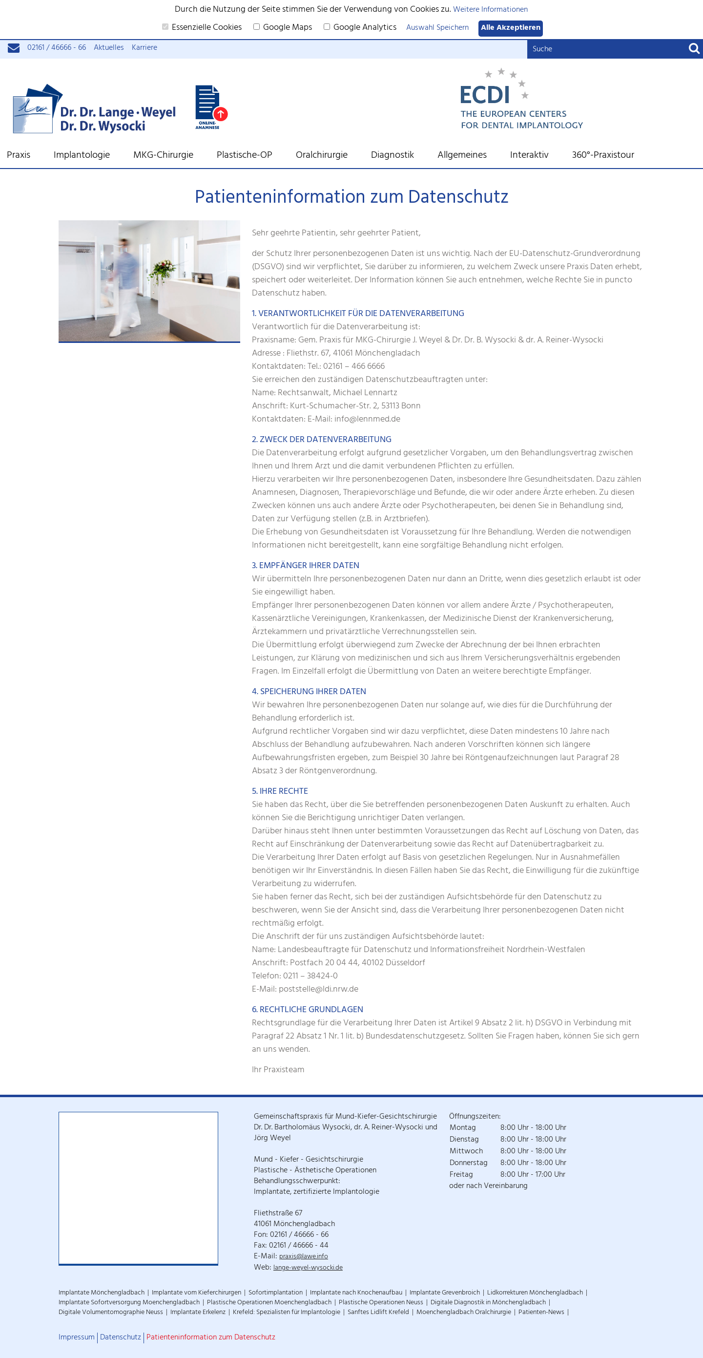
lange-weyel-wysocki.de (308, 1268)
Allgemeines (462, 156)
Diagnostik (392, 156)
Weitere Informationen (490, 10)
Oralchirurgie (322, 156)
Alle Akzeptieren (510, 28)
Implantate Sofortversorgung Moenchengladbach (129, 1303)
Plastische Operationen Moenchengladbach (269, 1303)
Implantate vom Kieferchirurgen (196, 1293)
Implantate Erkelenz (198, 1312)
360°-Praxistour (603, 156)
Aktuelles (109, 48)
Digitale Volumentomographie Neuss (111, 1312)
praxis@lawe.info (303, 1257)
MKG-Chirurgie (163, 156)
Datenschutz (120, 1338)
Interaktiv (529, 156)
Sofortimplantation (275, 1293)
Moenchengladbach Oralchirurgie (463, 1312)
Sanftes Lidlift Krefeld (378, 1312)
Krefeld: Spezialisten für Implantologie (286, 1312)
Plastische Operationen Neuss (381, 1303)
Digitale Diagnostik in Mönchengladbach (488, 1303)
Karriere (144, 48)
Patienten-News (541, 1312)
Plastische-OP (244, 156)
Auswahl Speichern (437, 28)
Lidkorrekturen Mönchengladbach (535, 1293)
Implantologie (82, 156)
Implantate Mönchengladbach (102, 1293)
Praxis (18, 156)
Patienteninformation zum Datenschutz (210, 1338)
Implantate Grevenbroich (445, 1293)
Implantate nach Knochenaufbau (356, 1293)
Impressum (77, 1338)
